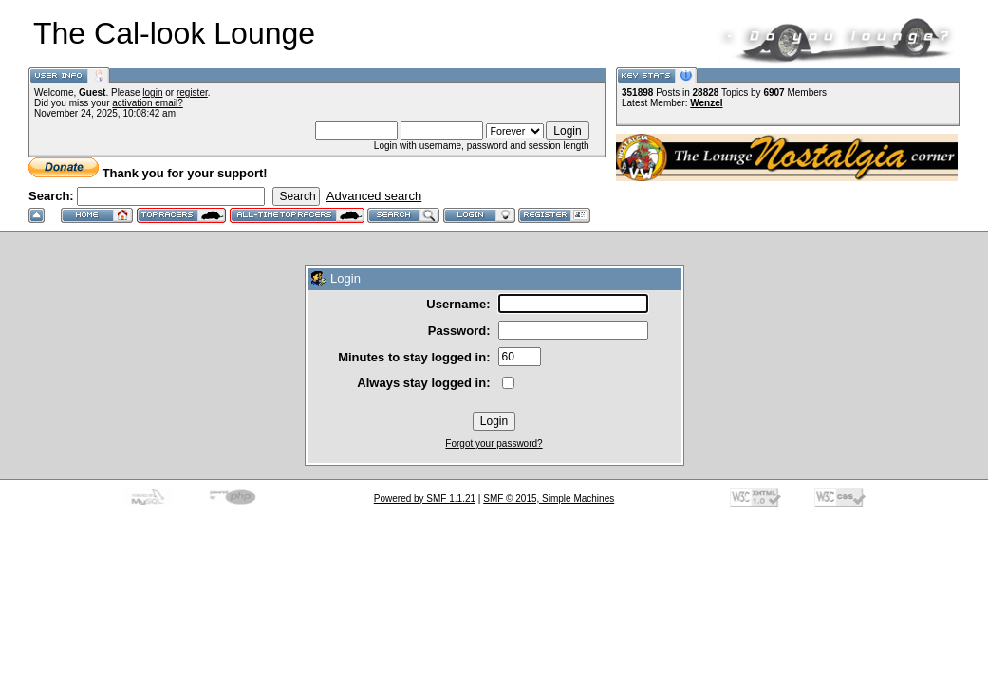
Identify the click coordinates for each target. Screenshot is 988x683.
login (152, 92)
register (192, 92)
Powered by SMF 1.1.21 (424, 498)
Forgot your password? (493, 443)
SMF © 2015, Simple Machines (548, 498)
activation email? (147, 103)
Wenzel (706, 103)
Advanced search (373, 196)
